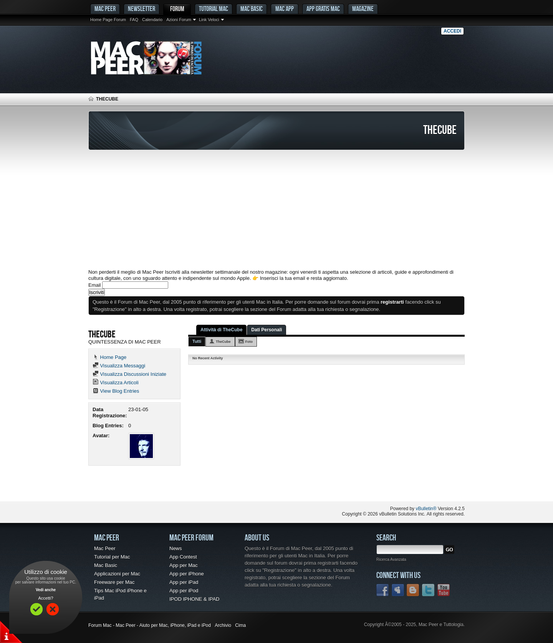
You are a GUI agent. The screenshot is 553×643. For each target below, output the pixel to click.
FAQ (134, 19)
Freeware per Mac (114, 582)
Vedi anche (46, 590)
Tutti (196, 341)
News (175, 548)
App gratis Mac (323, 8)
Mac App (284, 8)
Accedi (452, 31)
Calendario (152, 19)
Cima (240, 625)
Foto (249, 342)
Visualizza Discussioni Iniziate (129, 374)
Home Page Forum (108, 19)
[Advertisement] (276, 209)
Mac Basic (251, 8)
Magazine (363, 8)
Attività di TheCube (221, 329)
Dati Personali (266, 329)
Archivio (223, 625)
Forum (177, 8)
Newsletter (141, 8)
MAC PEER (105, 8)
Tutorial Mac (213, 8)
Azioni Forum (178, 19)
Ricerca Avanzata (391, 559)
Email (94, 285)
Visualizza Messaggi (119, 366)
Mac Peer (105, 548)
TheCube (223, 342)
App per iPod (183, 590)
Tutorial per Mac (112, 557)
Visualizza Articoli (116, 382)
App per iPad (183, 582)
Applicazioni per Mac (117, 574)
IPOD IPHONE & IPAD (194, 599)
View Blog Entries (116, 391)
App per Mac (183, 565)
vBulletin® (426, 508)
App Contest (183, 557)
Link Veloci (209, 19)
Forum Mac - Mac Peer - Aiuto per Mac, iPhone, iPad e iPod (149, 625)
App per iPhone (186, 574)
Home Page (109, 357)
